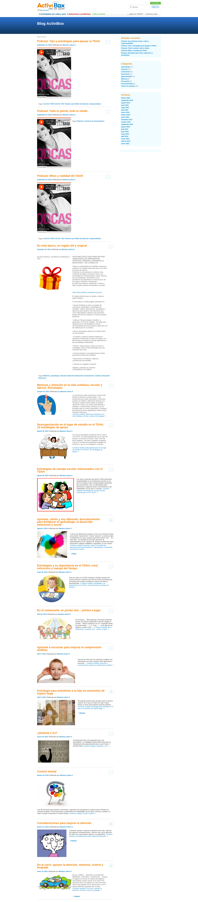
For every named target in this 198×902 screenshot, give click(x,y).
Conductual (125, 72)
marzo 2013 (125, 139)
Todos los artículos (128, 86)
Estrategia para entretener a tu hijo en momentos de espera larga (71, 692)
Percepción (125, 81)
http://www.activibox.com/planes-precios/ (87, 292)
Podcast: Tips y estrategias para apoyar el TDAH (68, 41)
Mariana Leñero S (69, 45)
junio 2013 (125, 132)
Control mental (46, 771)
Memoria (80, 121)
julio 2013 (124, 129)
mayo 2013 (125, 134)
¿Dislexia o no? (47, 732)
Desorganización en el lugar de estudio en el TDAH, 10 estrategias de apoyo (70, 426)
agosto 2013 (125, 127)
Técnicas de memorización (94, 121)
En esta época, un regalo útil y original (62, 245)
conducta (98, 376)
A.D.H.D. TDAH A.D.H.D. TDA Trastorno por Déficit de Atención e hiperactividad (72, 104)
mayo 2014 (125, 107)
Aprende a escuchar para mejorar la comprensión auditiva (69, 649)
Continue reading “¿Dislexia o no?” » (96, 746)
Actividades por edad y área (53, 14)
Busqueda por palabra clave (155, 6)
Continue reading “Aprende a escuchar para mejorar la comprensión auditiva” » (96, 664)
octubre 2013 (126, 122)
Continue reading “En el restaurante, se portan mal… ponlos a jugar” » (93, 628)
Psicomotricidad (127, 84)
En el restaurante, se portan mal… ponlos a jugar (69, 610)
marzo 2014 (125, 112)
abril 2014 (124, 110)
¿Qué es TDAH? (136, 14)
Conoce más (151, 14)
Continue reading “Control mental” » (82, 813)
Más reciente (99, 14)
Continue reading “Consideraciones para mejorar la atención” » (90, 835)
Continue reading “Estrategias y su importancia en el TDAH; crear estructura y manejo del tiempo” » (89, 585)
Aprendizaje (55, 376)
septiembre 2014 (127, 100)
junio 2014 (125, 105)
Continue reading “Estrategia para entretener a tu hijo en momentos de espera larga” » (95, 707)
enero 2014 (125, 117)
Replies (82, 713)
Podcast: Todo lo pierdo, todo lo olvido (62, 111)
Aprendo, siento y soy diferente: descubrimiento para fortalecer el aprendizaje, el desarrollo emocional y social (68, 522)
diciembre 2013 (126, 119)
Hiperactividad (126, 76)
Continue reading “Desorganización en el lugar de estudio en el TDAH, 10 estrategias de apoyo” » (89, 450)
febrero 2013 (125, 141)
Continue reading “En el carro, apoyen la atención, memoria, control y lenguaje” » (87, 889)
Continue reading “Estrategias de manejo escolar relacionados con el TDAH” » (93, 490)
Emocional (125, 74)
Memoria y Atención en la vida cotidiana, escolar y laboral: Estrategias (69, 386)
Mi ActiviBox (155, 3)
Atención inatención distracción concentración (77, 376)
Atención (124, 69)
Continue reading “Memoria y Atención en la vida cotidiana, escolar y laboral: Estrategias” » (89, 415)
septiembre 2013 (127, 124)
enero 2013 (125, 144)
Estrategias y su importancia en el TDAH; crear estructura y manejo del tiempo (67, 567)
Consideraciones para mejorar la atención (64, 823)
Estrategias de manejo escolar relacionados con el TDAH (70, 470)
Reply (73, 554)
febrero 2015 (125, 98)
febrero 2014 (125, 115)
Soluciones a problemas (80, 14)
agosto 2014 (125, 103)
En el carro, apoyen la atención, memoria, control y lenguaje (70, 866)
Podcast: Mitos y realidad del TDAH (60, 175)
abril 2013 (124, 136)
